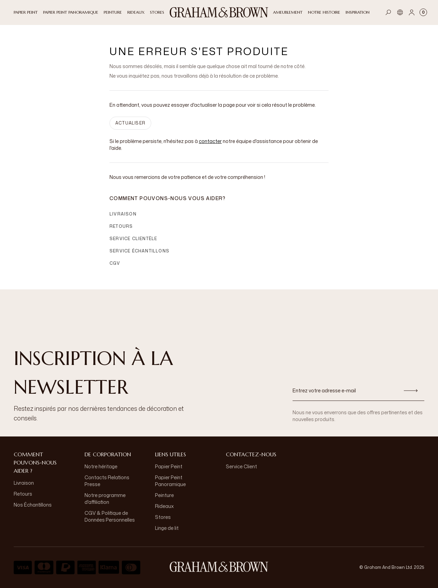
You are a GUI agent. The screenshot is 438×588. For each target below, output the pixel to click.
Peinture (164, 495)
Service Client (241, 466)
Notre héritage (101, 466)
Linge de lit (167, 528)
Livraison (123, 214)
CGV (115, 263)
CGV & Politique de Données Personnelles (110, 516)
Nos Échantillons (33, 504)
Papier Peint (168, 466)
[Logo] (219, 12)
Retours (121, 226)
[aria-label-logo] (219, 567)
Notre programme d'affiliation (105, 498)
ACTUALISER (130, 123)
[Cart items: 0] (423, 12)
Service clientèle (133, 238)
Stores (163, 517)
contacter (210, 141)
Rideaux (164, 506)
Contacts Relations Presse (107, 480)
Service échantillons (139, 251)
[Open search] (388, 12)
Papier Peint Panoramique (170, 480)
